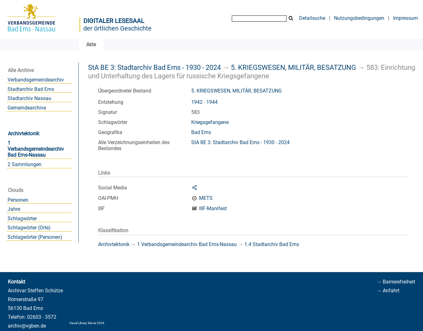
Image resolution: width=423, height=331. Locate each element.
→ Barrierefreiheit (395, 282)
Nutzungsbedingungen (359, 18)
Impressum (405, 18)
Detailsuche (312, 18)
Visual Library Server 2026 (86, 323)
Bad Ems (201, 132)
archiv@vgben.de (27, 326)
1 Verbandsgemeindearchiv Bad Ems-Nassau (36, 149)
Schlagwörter (22, 219)
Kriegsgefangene (210, 122)
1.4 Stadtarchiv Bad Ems (271, 244)
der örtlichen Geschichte (117, 28)
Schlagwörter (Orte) (29, 228)
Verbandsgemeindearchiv (36, 80)
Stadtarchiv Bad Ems (31, 89)
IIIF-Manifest (213, 208)
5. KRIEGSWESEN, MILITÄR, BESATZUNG (293, 67)
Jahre (14, 209)
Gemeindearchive (27, 108)
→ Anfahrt (387, 291)
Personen (18, 200)
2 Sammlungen (25, 164)
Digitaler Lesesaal (113, 21)
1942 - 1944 (204, 102)
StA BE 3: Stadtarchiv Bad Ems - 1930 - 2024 (154, 67)
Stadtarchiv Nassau (29, 98)
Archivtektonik (23, 134)
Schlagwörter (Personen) (35, 237)
